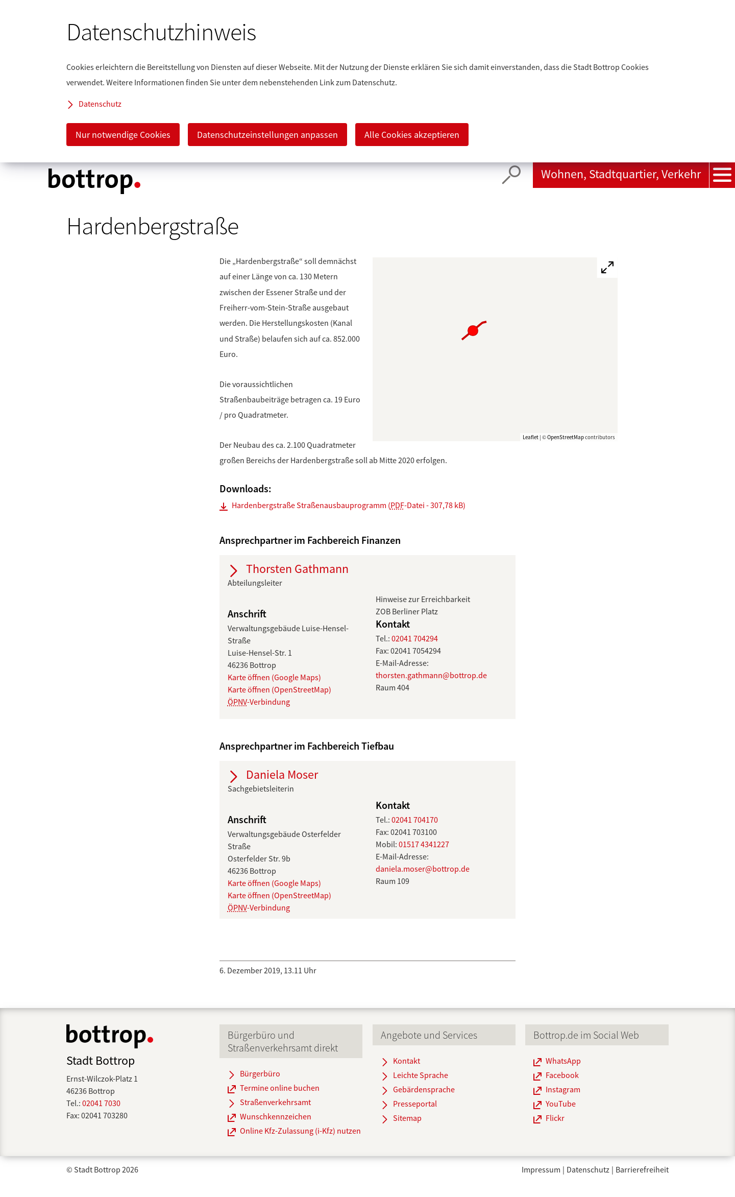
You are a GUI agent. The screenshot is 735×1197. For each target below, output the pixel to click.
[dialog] (367, 81)
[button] (473, 330)
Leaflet (530, 437)
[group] (495, 349)
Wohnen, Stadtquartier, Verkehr (621, 174)
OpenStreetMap (565, 437)
